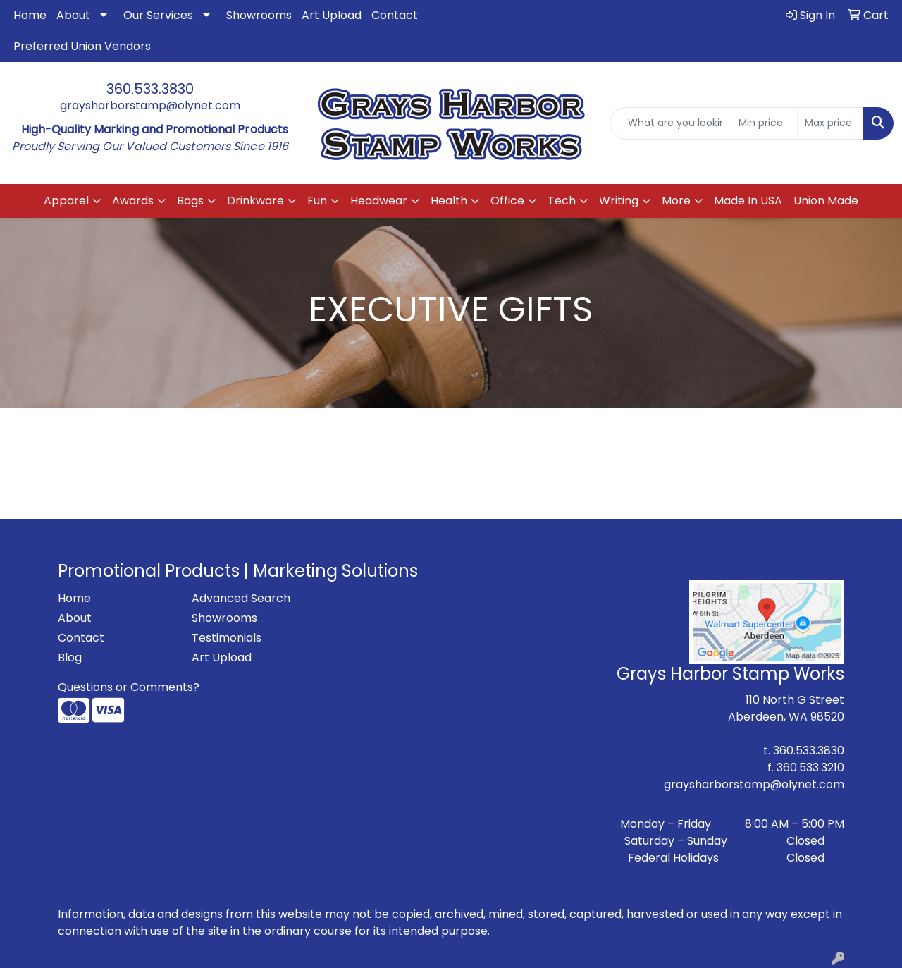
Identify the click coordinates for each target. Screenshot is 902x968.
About (73, 15)
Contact (394, 15)
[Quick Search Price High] (830, 123)
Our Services (158, 15)
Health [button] (449, 200)
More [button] (676, 200)
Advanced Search (241, 598)
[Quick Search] (670, 123)
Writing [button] (618, 200)
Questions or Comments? (128, 687)
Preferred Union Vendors (82, 46)
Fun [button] (317, 200)
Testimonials (226, 638)
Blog (70, 657)
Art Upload (332, 15)
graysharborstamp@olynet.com (150, 105)
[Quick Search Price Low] (764, 123)
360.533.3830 (150, 89)
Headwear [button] (378, 200)
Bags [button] (190, 200)
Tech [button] (562, 200)
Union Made (825, 200)
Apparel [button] (66, 200)
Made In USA (748, 200)
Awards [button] (133, 200)
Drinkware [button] (255, 200)
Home (30, 15)
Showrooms (259, 15)
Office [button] (507, 200)
